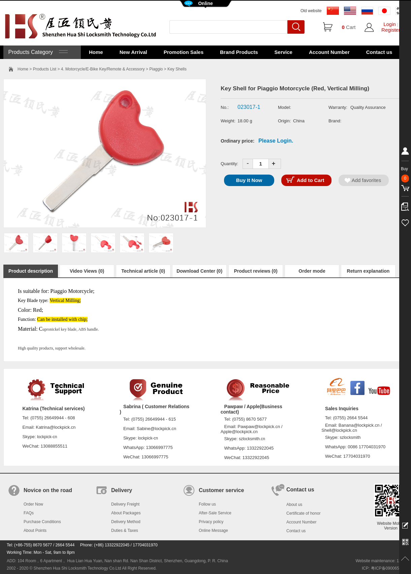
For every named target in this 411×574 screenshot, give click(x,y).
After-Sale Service (215, 513)
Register (390, 30)
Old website (311, 10)
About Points (35, 530)
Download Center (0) (199, 271)
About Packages (125, 513)
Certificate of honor (303, 513)
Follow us (207, 504)
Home (96, 52)
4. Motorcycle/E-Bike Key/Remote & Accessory (103, 69)
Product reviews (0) (255, 271)
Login (389, 24)
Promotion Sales (183, 52)
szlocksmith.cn (252, 438)
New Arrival (133, 52)
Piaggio (156, 69)
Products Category (37, 52)
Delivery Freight (125, 504)
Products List (44, 69)
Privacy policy (211, 521)
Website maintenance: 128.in (381, 560)
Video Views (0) (87, 271)
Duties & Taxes (124, 530)
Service (283, 52)
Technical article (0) (143, 271)
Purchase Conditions (42, 521)
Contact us (379, 52)
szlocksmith (350, 437)
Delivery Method (125, 521)
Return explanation (368, 271)
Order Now (33, 504)
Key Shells (177, 69)
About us (294, 504)
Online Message (213, 530)
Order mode (311, 271)
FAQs (29, 513)
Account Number (329, 52)
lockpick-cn (47, 436)
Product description (30, 271)
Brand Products (239, 52)
